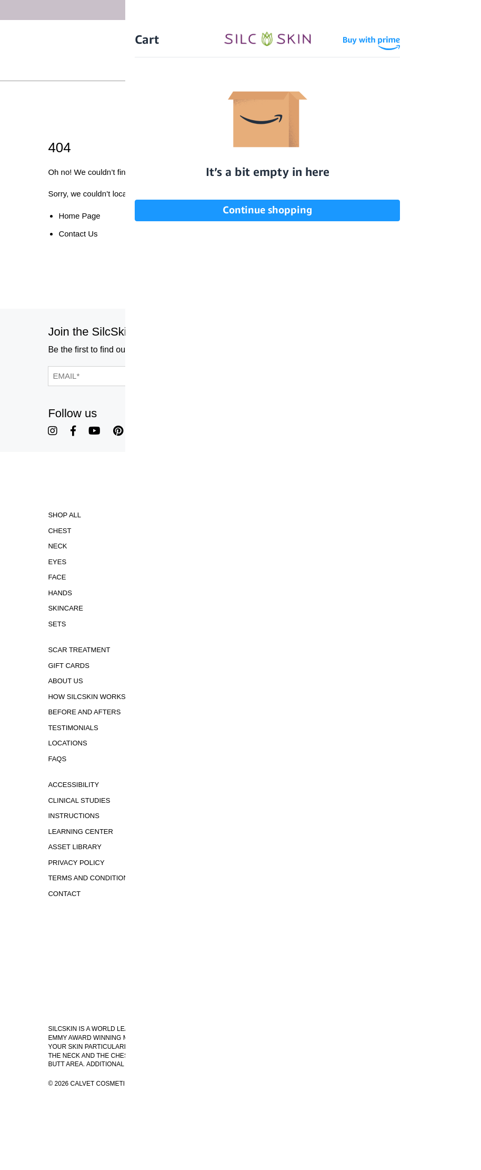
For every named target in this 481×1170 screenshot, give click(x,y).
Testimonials (73, 728)
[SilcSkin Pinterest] (118, 431)
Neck (57, 546)
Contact (64, 894)
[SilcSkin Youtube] (94, 431)
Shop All (64, 515)
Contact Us (77, 233)
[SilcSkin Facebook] (73, 431)
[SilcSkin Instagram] (52, 431)
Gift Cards (68, 666)
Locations (67, 743)
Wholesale (305, 67)
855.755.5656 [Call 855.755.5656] (240, 994)
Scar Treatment (79, 650)
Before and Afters (84, 712)
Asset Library (74, 847)
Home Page (79, 215)
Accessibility (73, 785)
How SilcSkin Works (86, 697)
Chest (59, 531)
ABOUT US (65, 681)
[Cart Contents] (264, 67)
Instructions (73, 816)
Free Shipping (234, 33)
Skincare (65, 608)
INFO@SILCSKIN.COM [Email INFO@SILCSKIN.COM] (240, 1004)
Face (57, 577)
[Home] (240, 50)
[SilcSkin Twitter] (141, 431)
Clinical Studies (79, 800)
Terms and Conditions (90, 878)
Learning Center (80, 831)
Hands (60, 593)
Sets (57, 624)
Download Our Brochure (240, 923)
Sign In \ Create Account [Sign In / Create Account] (199, 67)
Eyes (57, 562)
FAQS (57, 759)
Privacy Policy (76, 863)
